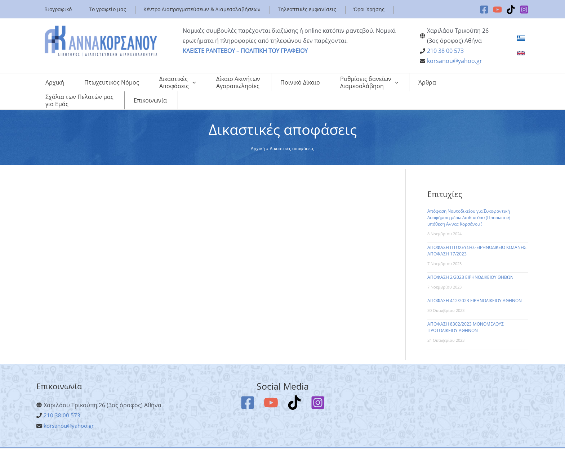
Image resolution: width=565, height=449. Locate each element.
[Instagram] (524, 9)
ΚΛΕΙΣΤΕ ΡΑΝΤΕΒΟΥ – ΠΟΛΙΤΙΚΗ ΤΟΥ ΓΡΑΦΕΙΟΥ (245, 51)
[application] (169, 84)
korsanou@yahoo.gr (454, 61)
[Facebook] (484, 9)
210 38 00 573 (445, 51)
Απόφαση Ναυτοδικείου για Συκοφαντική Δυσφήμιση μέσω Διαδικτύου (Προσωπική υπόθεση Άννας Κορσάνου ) (468, 203)
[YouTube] (497, 9)
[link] (521, 38)
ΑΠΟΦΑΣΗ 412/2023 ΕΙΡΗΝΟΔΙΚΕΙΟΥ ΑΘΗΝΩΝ (474, 286)
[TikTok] (510, 9)
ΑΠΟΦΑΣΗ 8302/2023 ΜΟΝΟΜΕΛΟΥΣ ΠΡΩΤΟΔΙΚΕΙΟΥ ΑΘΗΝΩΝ (465, 313)
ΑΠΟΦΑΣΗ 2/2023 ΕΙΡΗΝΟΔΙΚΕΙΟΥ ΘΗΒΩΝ (470, 263)
